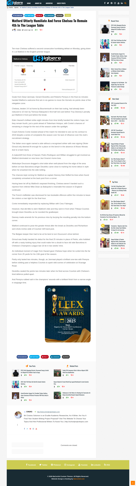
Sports (16, 7)
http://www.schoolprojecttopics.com (48, 412)
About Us (38, 3)
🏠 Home (10, 7)
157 (117, 195)
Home (29, 3)
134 (123, 137)
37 (112, 219)
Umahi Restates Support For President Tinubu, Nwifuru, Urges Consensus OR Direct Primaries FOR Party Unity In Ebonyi (34, 395)
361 (117, 165)
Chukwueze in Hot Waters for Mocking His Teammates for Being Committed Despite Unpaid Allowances (76, 394)
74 (123, 232)
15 (123, 123)
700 (117, 123)
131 (123, 152)
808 (117, 108)
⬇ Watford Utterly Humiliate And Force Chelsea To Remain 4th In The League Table (47, 7)
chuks (19, 30)
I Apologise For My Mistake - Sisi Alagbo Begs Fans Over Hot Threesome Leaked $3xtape (119, 84)
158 (123, 108)
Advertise (49, 3)
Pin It (39, 15)
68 (123, 195)
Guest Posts (61, 3)
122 (106, 219)
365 (117, 152)
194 (123, 165)
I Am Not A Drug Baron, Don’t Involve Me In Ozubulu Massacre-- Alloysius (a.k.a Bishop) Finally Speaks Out (119, 189)
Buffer (59, 15)
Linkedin (49, 15)
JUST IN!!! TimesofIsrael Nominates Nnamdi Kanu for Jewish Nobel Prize (118, 132)
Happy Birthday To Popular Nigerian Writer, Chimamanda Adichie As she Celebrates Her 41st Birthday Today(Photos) (118, 147)
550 (117, 137)
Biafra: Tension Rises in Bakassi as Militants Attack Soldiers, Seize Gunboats (118, 71)
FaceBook (17, 15)
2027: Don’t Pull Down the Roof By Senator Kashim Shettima (118, 41)
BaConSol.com (79, 479)
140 (117, 232)
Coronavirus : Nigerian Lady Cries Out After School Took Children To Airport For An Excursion (119, 228)
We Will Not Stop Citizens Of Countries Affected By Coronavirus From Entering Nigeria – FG (112, 216)
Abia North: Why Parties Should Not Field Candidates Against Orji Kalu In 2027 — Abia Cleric (119, 119)
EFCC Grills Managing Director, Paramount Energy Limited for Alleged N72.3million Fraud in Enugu (35, 371)
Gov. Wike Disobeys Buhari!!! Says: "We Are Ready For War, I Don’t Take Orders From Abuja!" (118, 161)
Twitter (29, 15)
